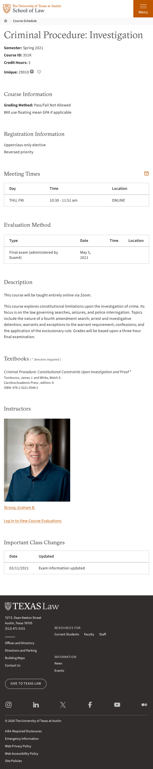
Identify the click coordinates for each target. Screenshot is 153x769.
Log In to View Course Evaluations (32, 521)
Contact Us (12, 665)
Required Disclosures (23, 731)
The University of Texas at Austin (38, 720)
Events (59, 670)
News (58, 663)
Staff (102, 634)
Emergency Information (22, 738)
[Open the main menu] (143, 8)
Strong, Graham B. (37, 465)
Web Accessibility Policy (21, 753)
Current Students (66, 634)
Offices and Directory (19, 643)
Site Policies (13, 760)
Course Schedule (25, 20)
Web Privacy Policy (18, 746)
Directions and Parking (21, 650)
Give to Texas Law (26, 683)
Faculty (89, 634)
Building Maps (15, 658)
